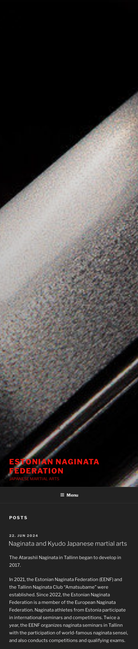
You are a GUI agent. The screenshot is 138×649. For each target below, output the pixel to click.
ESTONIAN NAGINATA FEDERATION (54, 466)
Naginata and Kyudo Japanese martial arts (68, 543)
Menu (69, 495)
